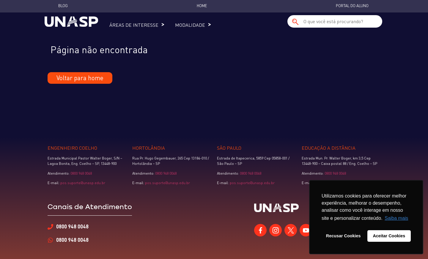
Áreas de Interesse (133, 25)
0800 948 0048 (81, 173)
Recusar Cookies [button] (343, 235)
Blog (63, 5)
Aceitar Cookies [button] (389, 235)
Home (202, 5)
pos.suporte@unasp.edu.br (82, 183)
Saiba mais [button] (396, 218)
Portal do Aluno (352, 5)
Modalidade (190, 25)
